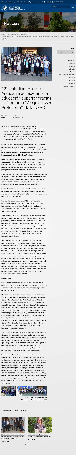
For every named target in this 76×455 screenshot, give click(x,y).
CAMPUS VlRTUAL (58, 2)
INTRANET (48, 2)
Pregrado (72, 80)
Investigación (71, 69)
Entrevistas (71, 66)
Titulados (72, 83)
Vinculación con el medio (67, 86)
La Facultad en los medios (67, 75)
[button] (25, 444)
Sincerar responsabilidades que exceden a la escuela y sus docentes (39, 436)
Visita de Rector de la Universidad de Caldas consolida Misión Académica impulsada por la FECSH (12, 437)
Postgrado (72, 78)
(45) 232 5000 (19, 2)
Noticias (24, 34)
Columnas (72, 63)
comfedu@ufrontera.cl (31, 2)
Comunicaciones (13, 34)
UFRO (41, 2)
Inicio (3, 34)
